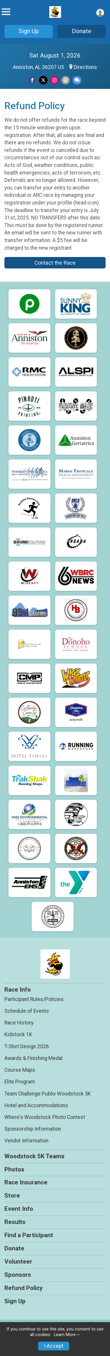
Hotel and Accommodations (36, 1105)
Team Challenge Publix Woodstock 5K (47, 1094)
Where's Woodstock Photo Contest (44, 1117)
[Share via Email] (65, 80)
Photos (14, 1169)
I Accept (53, 1346)
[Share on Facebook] (32, 80)
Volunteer (18, 1261)
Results (15, 1221)
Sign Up (28, 31)
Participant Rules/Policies (34, 999)
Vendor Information (26, 1141)
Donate (81, 31)
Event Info (18, 1208)
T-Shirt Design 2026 (26, 1046)
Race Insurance (26, 1182)
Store (12, 1195)
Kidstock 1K (18, 1034)
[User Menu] (100, 13)
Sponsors (17, 1274)
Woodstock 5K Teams (34, 1156)
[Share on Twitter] (43, 80)
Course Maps (19, 1070)
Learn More (65, 1334)
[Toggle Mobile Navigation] (6, 12)
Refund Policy (23, 1287)
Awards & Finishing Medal (33, 1058)
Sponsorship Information (32, 1129)
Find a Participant (28, 1235)
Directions (85, 67)
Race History (18, 1023)
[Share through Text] (77, 80)
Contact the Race (55, 263)
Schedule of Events (26, 1011)
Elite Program (19, 1082)
